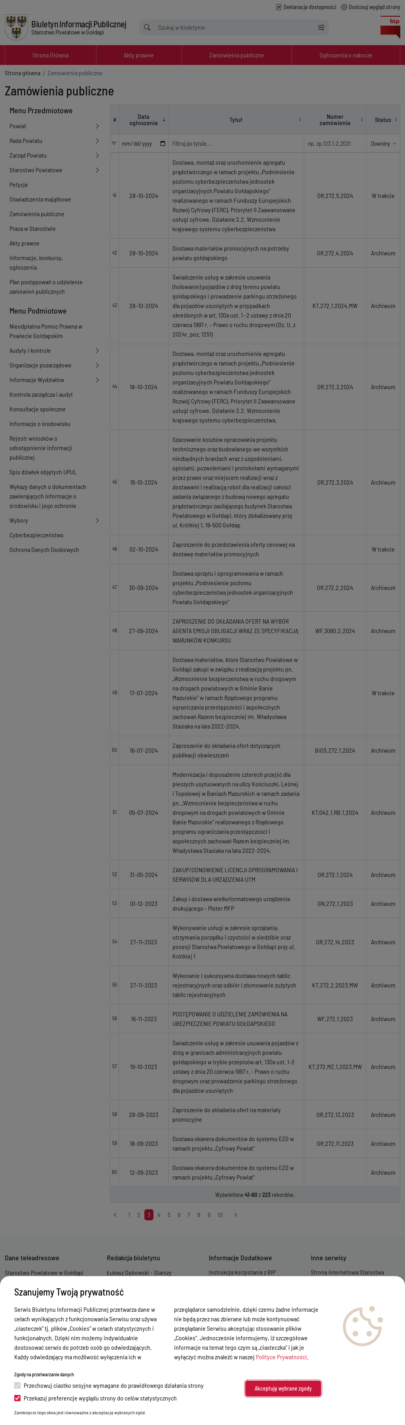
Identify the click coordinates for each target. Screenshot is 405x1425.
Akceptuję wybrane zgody (283, 1388)
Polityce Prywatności (281, 1356)
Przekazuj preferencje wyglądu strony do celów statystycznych (95, 1398)
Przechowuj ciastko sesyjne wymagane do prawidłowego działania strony (109, 1385)
